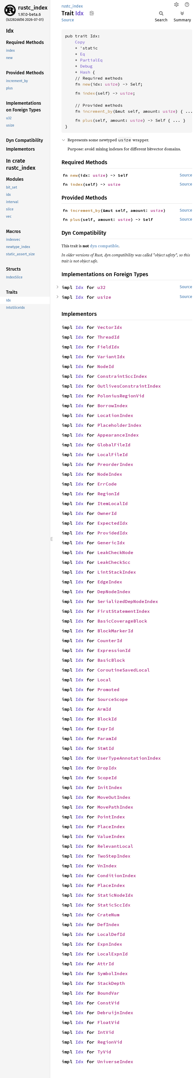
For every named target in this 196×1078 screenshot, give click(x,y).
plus (88, 120)
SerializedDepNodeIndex (127, 601)
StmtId (105, 748)
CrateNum (108, 915)
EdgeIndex (109, 582)
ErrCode (107, 484)
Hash (85, 72)
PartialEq (91, 60)
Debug (86, 66)
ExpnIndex (109, 944)
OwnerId (107, 513)
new (86, 84)
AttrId (105, 964)
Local (104, 680)
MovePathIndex (115, 807)
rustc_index (32, 7)
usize (111, 84)
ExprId (105, 729)
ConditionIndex (116, 875)
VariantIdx (111, 357)
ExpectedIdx (112, 523)
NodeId (105, 366)
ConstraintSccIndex (122, 376)
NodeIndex (109, 474)
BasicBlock (111, 660)
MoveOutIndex (113, 797)
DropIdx (107, 768)
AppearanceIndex (118, 435)
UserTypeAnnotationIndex (129, 758)
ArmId (104, 709)
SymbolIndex (112, 973)
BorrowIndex (112, 405)
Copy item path (92, 13)
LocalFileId (112, 454)
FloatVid (108, 1022)
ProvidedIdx (112, 533)
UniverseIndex (115, 1061)
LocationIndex (115, 415)
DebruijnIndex (115, 1012)
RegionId (108, 494)
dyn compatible (104, 246)
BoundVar (108, 993)
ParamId (107, 738)
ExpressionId (113, 650)
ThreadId (108, 337)
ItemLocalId (112, 503)
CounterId (109, 640)
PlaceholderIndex (119, 425)
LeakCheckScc (113, 562)
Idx (79, 287)
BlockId (107, 719)
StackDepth (111, 983)
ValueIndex (111, 836)
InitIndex (109, 787)
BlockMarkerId (115, 631)
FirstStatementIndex (123, 611)
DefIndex (108, 924)
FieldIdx (108, 347)
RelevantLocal (115, 846)
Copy (80, 41)
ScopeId (107, 778)
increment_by (98, 111)
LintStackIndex (116, 572)
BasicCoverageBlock (122, 621)
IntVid (105, 1032)
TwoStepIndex (113, 856)
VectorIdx (109, 327)
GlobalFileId (113, 445)
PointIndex (111, 817)
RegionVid (109, 1042)
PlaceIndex (111, 826)
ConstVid (108, 1003)
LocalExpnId (112, 954)
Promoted (108, 689)
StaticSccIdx (113, 905)
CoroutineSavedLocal (123, 670)
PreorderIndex (115, 464)
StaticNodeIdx (115, 895)
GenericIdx (111, 543)
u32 (101, 287)
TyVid (104, 1052)
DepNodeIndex (113, 591)
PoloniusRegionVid (120, 396)
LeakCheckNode (115, 552)
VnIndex (107, 866)
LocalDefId (111, 934)
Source (67, 20)
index (89, 93)
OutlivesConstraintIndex (129, 386)
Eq (82, 53)
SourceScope (112, 699)
